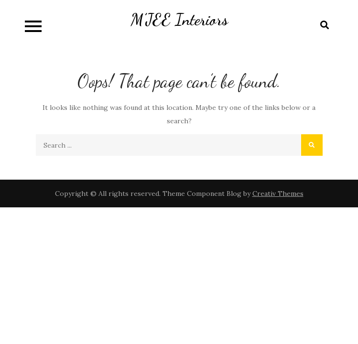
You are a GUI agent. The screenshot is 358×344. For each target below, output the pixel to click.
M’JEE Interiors (179, 20)
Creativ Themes (278, 193)
